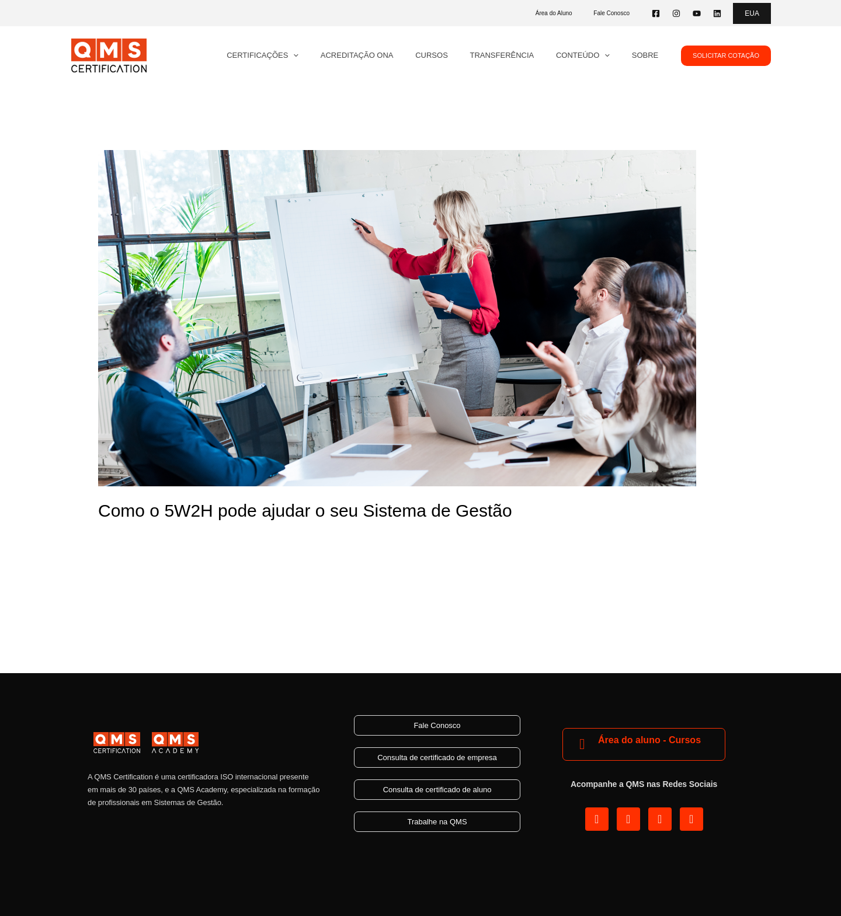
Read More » (125, 591)
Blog (107, 537)
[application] (330, 55)
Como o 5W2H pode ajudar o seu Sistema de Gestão (305, 510)
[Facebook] (656, 13)
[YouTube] (697, 13)
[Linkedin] (717, 13)
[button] (752, 13)
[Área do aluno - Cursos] (582, 744)
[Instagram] (676, 13)
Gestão (137, 537)
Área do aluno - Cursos (649, 740)
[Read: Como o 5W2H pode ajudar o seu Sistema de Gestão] (397, 317)
